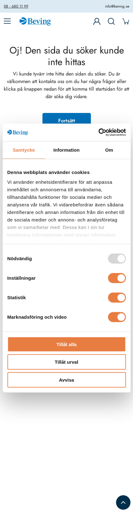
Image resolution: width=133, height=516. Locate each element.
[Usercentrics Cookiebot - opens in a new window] (98, 132)
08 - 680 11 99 (16, 6)
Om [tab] (109, 149)
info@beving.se (117, 6)
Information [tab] (66, 149)
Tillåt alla (67, 344)
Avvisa (66, 379)
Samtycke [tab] (24, 149)
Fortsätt (66, 120)
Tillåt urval (66, 362)
